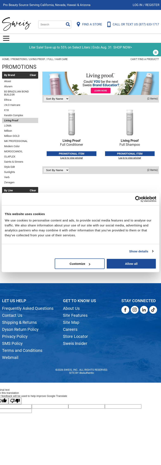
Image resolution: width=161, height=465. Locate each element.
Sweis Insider (75, 343)
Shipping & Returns (19, 322)
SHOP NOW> (122, 47)
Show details (138, 251)
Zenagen (9, 182)
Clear (33, 75)
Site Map (71, 322)
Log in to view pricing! (71, 158)
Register (152, 5)
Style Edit (9, 166)
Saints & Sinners (13, 161)
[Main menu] (6, 38)
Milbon (8, 130)
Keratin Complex (13, 115)
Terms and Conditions (22, 350)
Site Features (75, 315)
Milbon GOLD (12, 135)
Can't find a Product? (144, 59)
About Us (71, 308)
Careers (70, 329)
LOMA (7, 125)
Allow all (131, 263)
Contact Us (12, 315)
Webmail (10, 357)
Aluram (8, 86)
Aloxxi (7, 81)
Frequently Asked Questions (27, 308)
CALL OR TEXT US (136, 24)
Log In (138, 5)
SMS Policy (12, 343)
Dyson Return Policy (20, 329)
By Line (8, 190)
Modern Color (12, 146)
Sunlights (9, 172)
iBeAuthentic (86, 372)
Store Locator (75, 336)
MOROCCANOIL (13, 151)
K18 (6, 110)
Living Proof (11, 120)
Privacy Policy (14, 336)
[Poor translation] (15, 401)
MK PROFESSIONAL (16, 141)
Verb (6, 177)
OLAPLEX (9, 156)
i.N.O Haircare (12, 104)
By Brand (9, 75)
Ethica (7, 99)
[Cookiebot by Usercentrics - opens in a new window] (138, 199)
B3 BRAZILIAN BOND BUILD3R (16, 93)
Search (68, 24)
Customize (80, 263)
